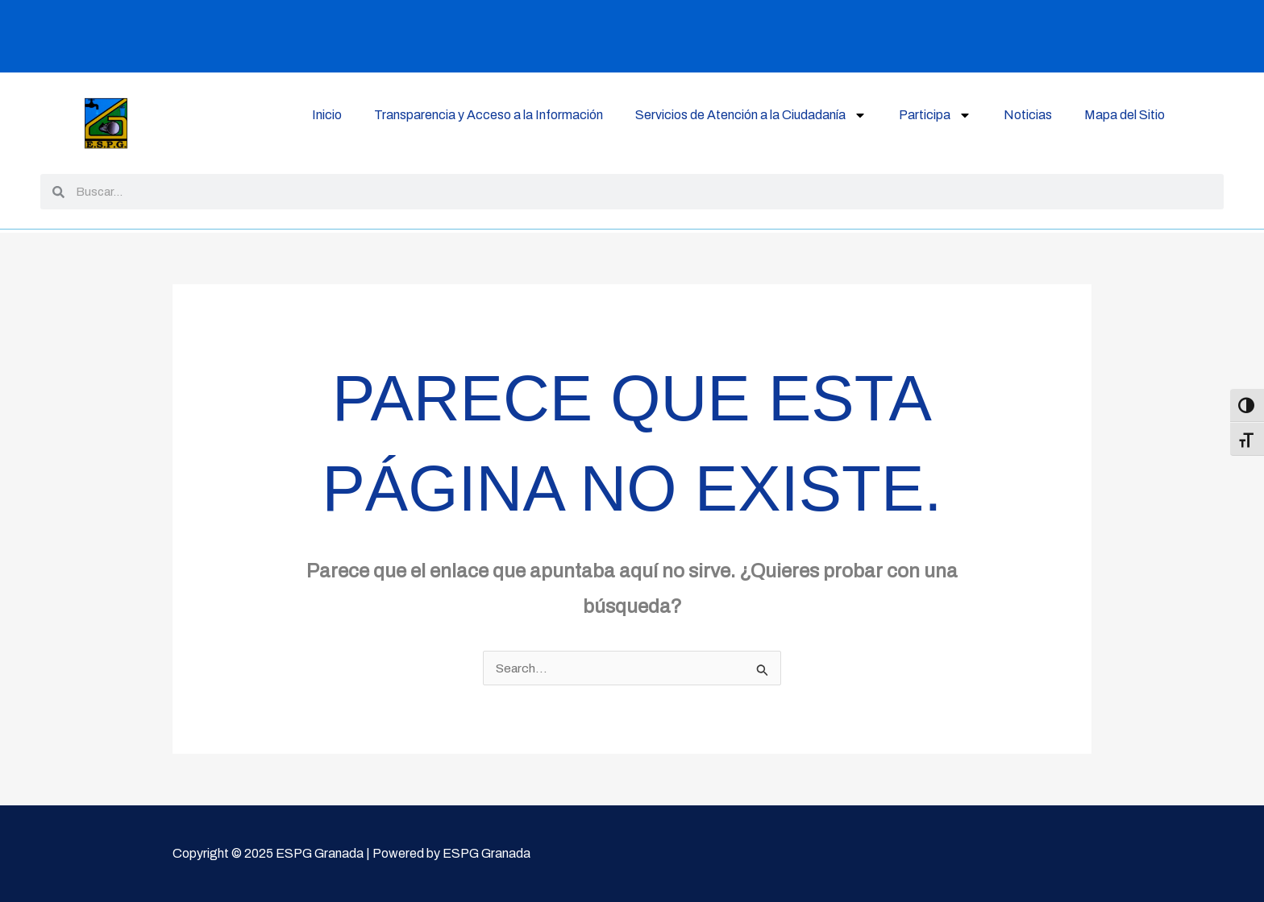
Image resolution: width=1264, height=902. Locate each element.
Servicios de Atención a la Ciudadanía (751, 115)
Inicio (327, 115)
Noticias (1028, 115)
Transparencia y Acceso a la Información (488, 115)
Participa (935, 115)
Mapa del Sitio (1124, 115)
